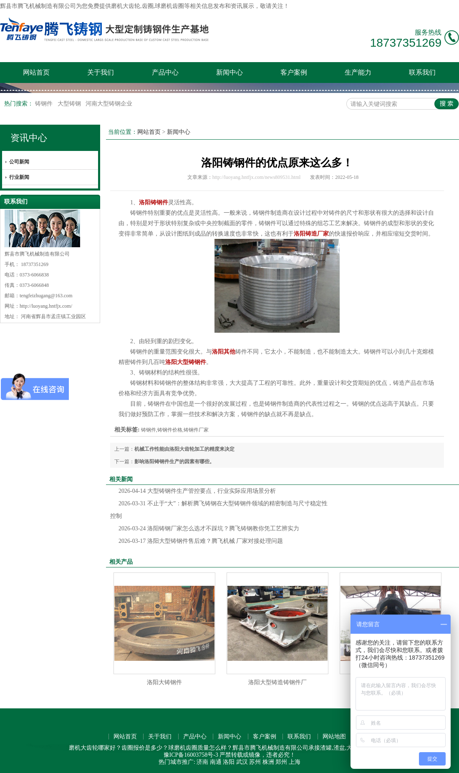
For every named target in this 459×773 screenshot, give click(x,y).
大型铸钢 (70, 103)
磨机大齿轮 (125, 6)
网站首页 (36, 72)
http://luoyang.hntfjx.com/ (46, 306)
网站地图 (334, 736)
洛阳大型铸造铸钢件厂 (277, 682)
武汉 (242, 762)
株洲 (268, 762)
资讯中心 (28, 138)
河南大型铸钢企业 (109, 103)
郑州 (281, 762)
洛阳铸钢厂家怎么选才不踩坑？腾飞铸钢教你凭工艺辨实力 (209, 528)
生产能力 (358, 72)
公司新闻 (19, 162)
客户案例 (293, 72)
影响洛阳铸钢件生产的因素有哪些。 (174, 461)
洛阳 (229, 762)
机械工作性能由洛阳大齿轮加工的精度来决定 (184, 449)
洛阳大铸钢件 (164, 682)
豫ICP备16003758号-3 (191, 755)
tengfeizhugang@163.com (46, 296)
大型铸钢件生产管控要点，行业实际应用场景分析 (197, 491)
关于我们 (100, 72)
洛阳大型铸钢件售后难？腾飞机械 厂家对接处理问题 (201, 541)
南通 (216, 762)
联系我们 (422, 72)
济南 (202, 762)
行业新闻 (19, 177)
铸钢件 (44, 103)
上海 (294, 762)
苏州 (255, 762)
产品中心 (165, 72)
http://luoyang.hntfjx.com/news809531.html (256, 177)
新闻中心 (229, 72)
